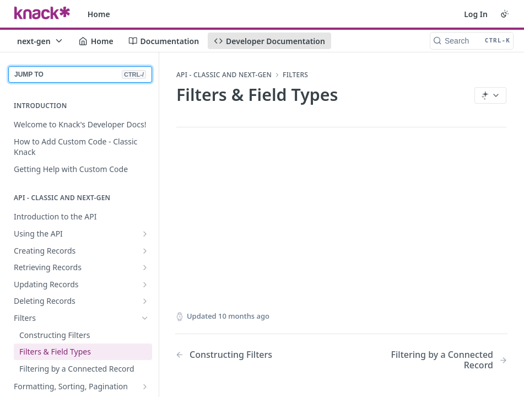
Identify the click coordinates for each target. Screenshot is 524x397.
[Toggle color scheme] (504, 14)
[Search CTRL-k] (471, 41)
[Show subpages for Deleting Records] (145, 301)
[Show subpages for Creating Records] (145, 250)
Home (99, 14)
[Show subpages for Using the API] (145, 233)
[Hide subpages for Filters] (145, 318)
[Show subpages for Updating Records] (145, 284)
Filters (295, 75)
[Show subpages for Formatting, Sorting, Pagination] (145, 386)
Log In (476, 14)
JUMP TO (80, 74)
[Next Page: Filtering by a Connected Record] (436, 360)
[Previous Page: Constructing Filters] (246, 355)
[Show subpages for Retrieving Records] (145, 267)
